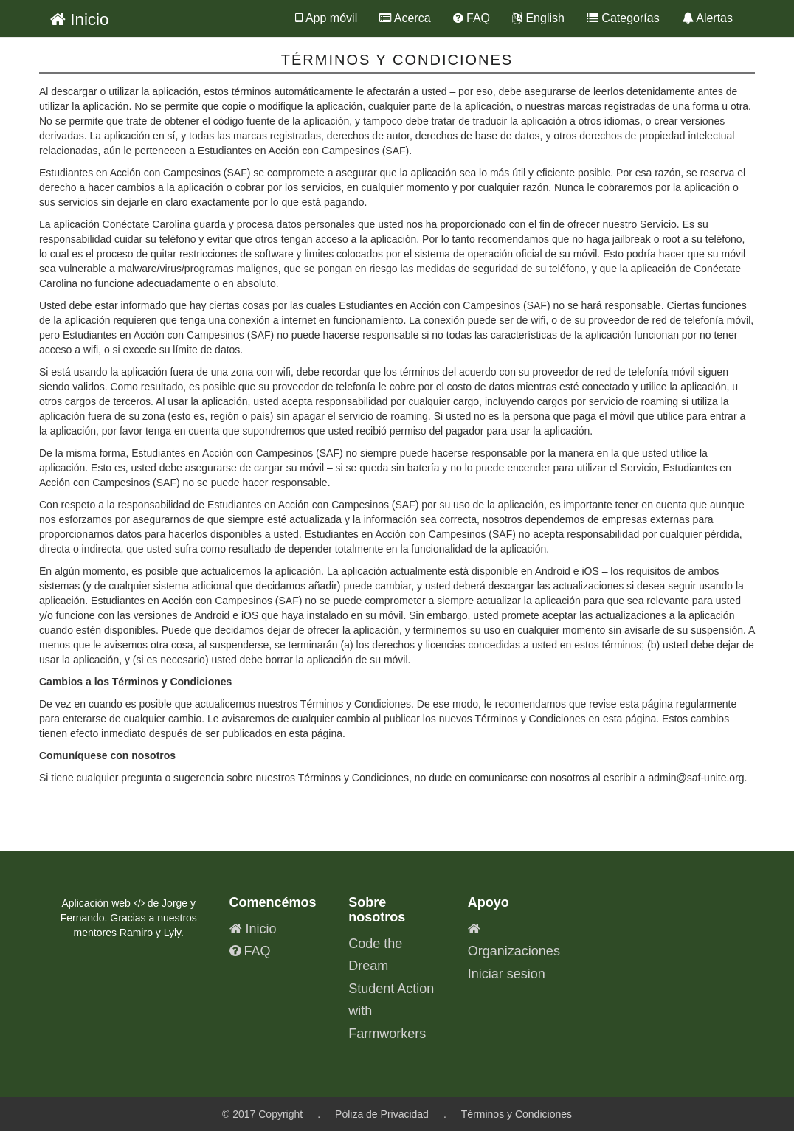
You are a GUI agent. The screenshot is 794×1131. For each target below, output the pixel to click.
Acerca (404, 18)
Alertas (707, 18)
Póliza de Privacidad (382, 1114)
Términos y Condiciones (516, 1114)
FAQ (471, 18)
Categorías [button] (623, 18)
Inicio (79, 19)
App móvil (326, 18)
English (538, 18)
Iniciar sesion (506, 973)
